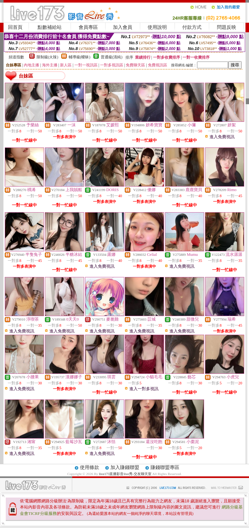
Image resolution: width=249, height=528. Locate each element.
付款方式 (192, 27)
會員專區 (88, 27)
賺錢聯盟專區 (164, 467)
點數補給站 (50, 27)
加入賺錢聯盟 (124, 467)
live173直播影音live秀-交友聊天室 (125, 474)
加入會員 (122, 27)
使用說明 (157, 27)
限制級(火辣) (47, 57)
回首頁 (15, 27)
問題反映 (226, 27)
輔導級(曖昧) (79, 57)
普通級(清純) (112, 57)
